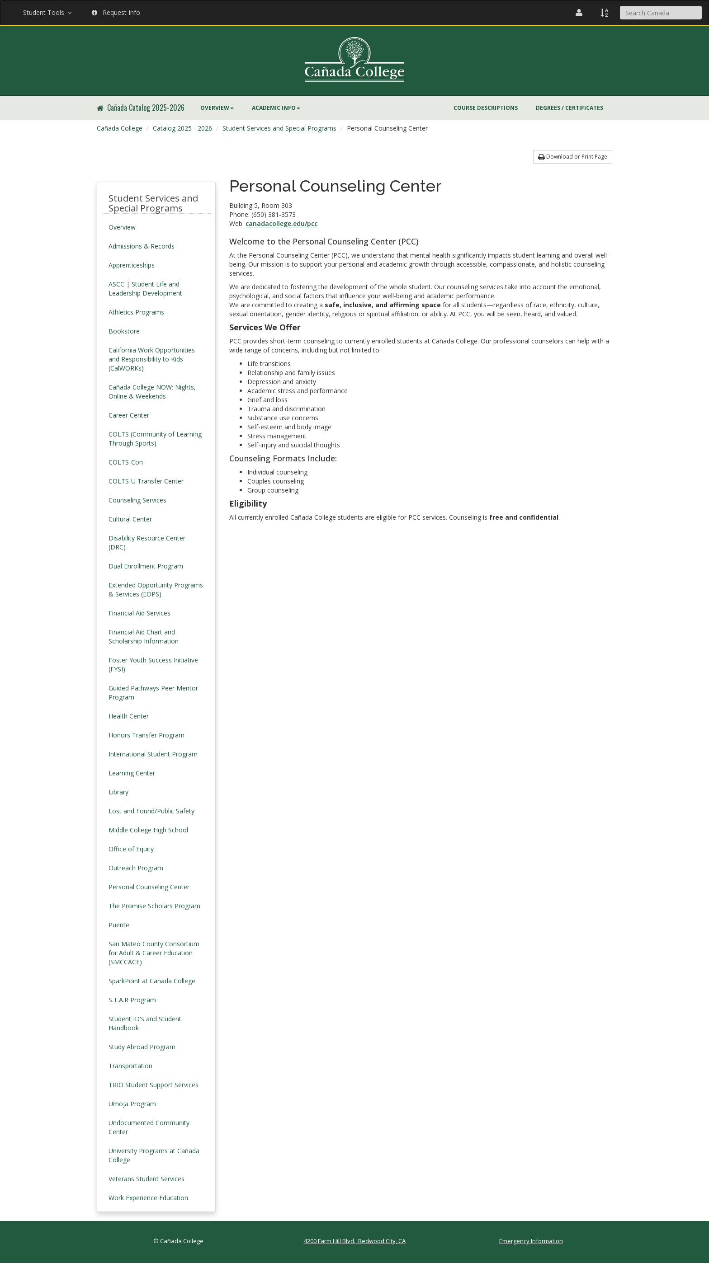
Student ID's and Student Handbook (145, 1023)
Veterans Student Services (146, 1178)
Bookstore (124, 331)
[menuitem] (217, 108)
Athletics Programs (136, 312)
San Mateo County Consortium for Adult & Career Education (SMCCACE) (154, 952)
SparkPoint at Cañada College (152, 981)
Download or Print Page (572, 156)
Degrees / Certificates (569, 108)
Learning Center (132, 773)
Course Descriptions (486, 108)
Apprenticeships (132, 265)
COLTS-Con (126, 462)
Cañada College (119, 128)
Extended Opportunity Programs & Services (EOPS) (156, 589)
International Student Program (153, 754)
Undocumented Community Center (149, 1127)
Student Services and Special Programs (279, 128)
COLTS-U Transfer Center (146, 481)
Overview (217, 108)
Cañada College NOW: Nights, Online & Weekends (152, 391)
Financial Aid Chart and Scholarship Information (144, 636)
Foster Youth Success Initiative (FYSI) (153, 664)
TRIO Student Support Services (154, 1084)
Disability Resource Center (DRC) (147, 542)
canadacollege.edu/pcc (281, 223)
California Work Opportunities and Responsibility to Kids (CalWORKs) (152, 359)
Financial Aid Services (139, 613)
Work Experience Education (148, 1197)
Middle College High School (148, 830)
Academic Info (276, 108)
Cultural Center (130, 519)
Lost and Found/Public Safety (151, 811)
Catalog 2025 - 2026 (182, 128)
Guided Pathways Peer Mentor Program (153, 692)
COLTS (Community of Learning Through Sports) (155, 438)
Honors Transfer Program (146, 735)
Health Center (129, 716)
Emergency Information (531, 1241)
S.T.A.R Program (132, 999)
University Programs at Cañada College (154, 1155)
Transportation (130, 1065)
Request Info (116, 12)
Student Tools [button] (48, 12)
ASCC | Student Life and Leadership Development (145, 288)
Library (118, 792)
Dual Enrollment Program (146, 566)
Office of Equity (131, 849)
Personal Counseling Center (149, 887)
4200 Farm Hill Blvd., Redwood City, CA (355, 1241)
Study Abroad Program (142, 1046)
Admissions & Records (142, 246)
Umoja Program (132, 1103)
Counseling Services (137, 500)
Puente (119, 924)
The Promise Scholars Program (154, 905)
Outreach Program (136, 868)
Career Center (129, 415)
